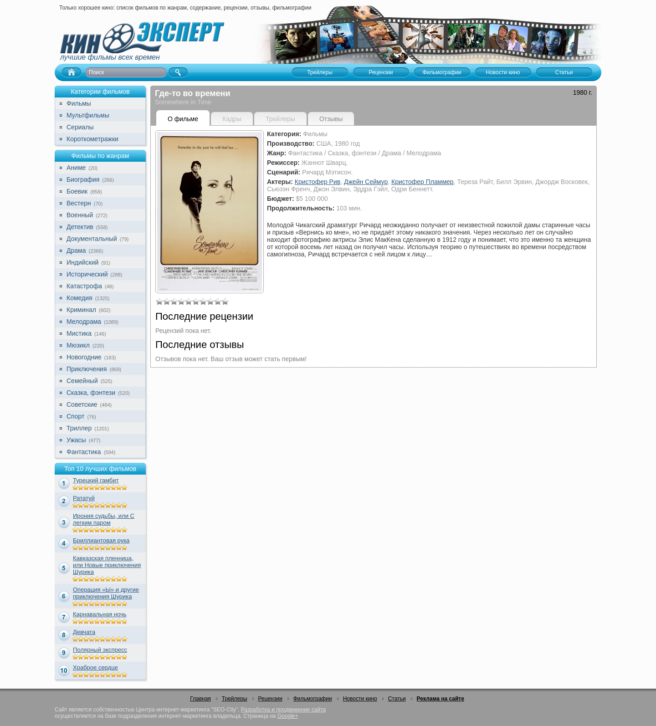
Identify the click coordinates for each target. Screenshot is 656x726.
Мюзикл (78, 345)
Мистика (79, 333)
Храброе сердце (95, 667)
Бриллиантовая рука (101, 540)
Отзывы (331, 119)
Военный (80, 215)
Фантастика (84, 451)
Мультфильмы (88, 115)
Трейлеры (234, 698)
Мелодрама (84, 321)
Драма (76, 250)
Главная (200, 698)
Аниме (76, 167)
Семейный (82, 380)
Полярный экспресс (100, 649)
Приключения (87, 369)
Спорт (75, 416)
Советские (82, 404)
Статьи (397, 698)
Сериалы (80, 127)
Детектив (80, 226)
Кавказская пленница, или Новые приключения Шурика (107, 565)
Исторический (87, 274)
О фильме (183, 119)
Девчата (84, 632)
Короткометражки (92, 139)
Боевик (77, 191)
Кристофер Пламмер (422, 181)
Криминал (81, 309)
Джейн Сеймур (366, 181)
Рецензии (270, 698)
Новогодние (84, 357)
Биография (83, 179)
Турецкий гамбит (95, 480)
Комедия (79, 298)
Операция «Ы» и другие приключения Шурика (106, 593)
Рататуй (84, 498)
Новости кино (360, 698)
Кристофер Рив (317, 181)
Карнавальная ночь (100, 614)
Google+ (287, 716)
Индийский (82, 262)
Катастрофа (84, 286)
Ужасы (76, 440)
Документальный (92, 238)
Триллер (79, 428)
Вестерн (79, 203)
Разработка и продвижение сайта (283, 709)
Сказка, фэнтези (91, 392)
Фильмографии (312, 698)
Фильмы (79, 103)
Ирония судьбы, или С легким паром (103, 519)
